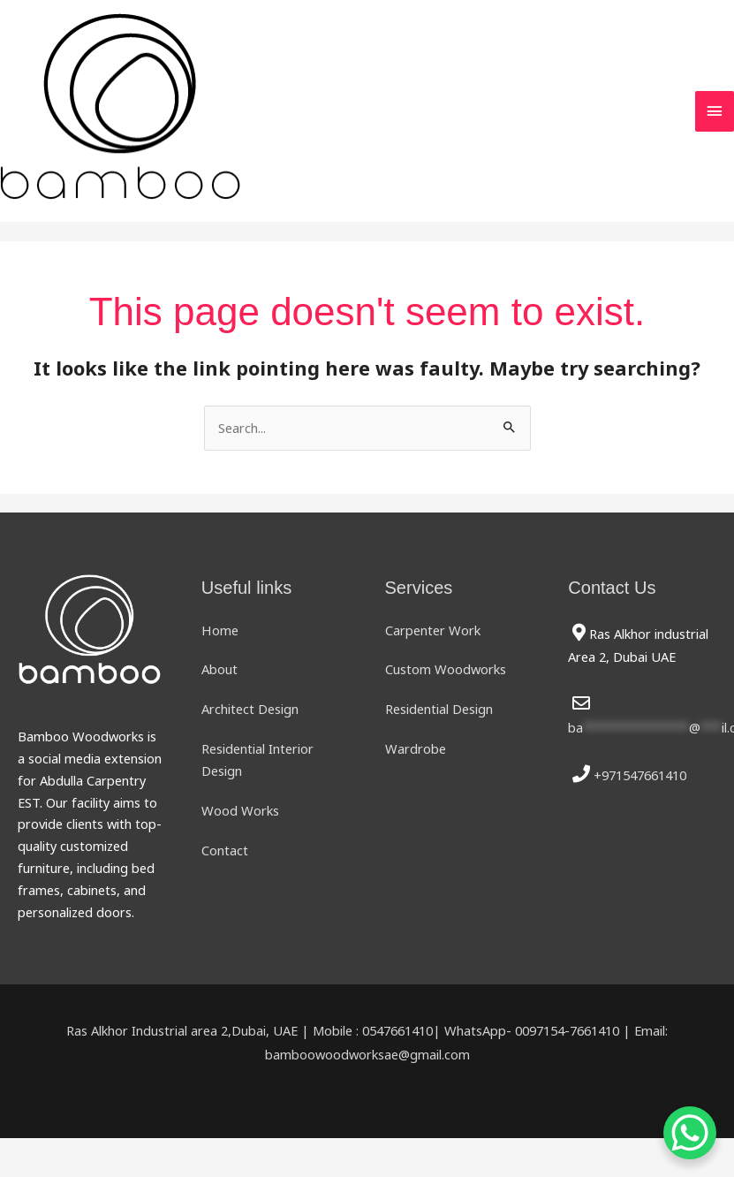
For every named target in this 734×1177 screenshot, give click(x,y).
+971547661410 (640, 775)
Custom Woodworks (445, 670)
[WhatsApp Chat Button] (689, 1132)
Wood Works (240, 810)
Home (219, 630)
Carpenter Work (433, 630)
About (219, 670)
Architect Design (250, 709)
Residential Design (439, 709)
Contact (224, 850)
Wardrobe (415, 748)
